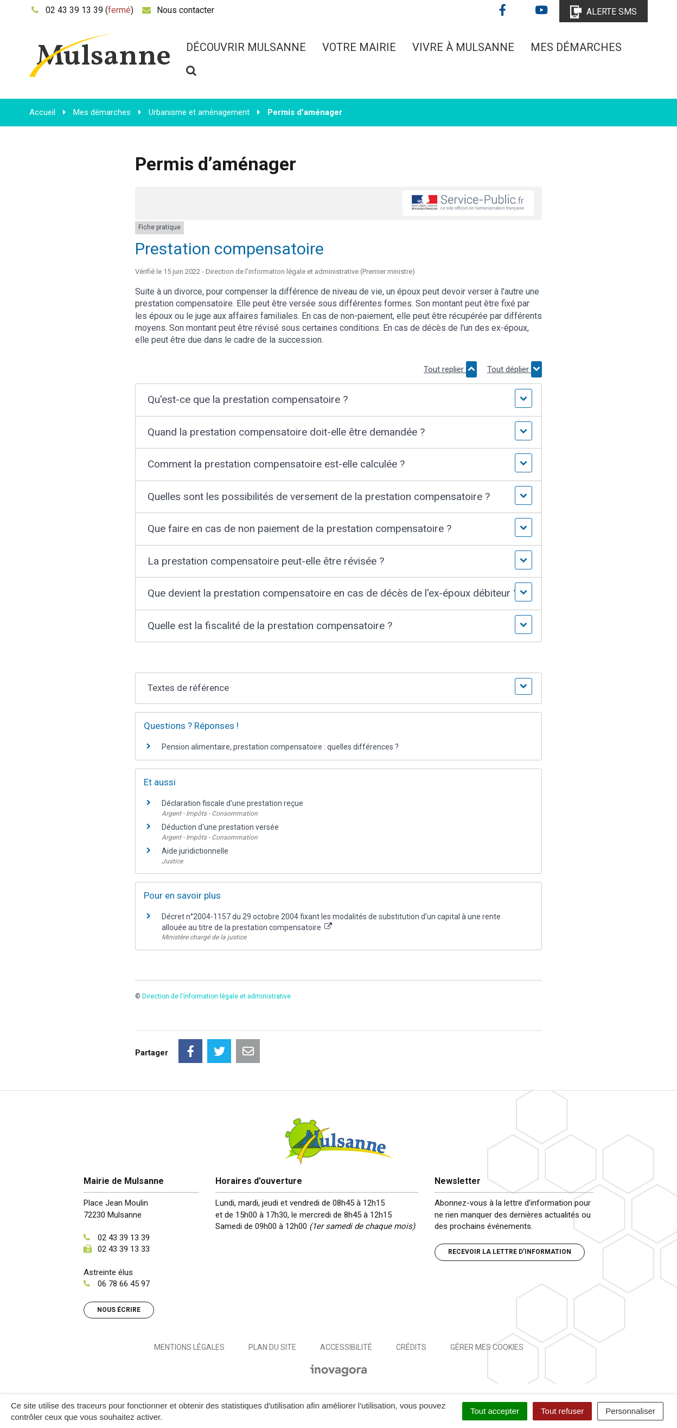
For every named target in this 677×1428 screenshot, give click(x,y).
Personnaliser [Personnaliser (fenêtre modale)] (630, 1411)
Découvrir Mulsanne (246, 47)
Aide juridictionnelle (195, 851)
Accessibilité (346, 1347)
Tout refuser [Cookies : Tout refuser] (562, 1411)
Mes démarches (576, 47)
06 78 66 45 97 (124, 1284)
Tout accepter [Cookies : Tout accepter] (494, 1411)
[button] (338, 400)
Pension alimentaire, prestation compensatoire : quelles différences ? (280, 746)
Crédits (411, 1347)
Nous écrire (118, 1310)
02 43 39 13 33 (124, 1249)
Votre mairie (359, 47)
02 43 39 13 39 (124, 1238)
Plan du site (272, 1347)
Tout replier (450, 369)
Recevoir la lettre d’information (509, 1252)
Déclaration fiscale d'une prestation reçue (232, 803)
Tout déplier (514, 369)
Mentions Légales (189, 1347)
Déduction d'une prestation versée (220, 827)
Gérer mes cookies (486, 1347)
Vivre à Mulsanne (463, 47)
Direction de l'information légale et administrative (216, 996)
